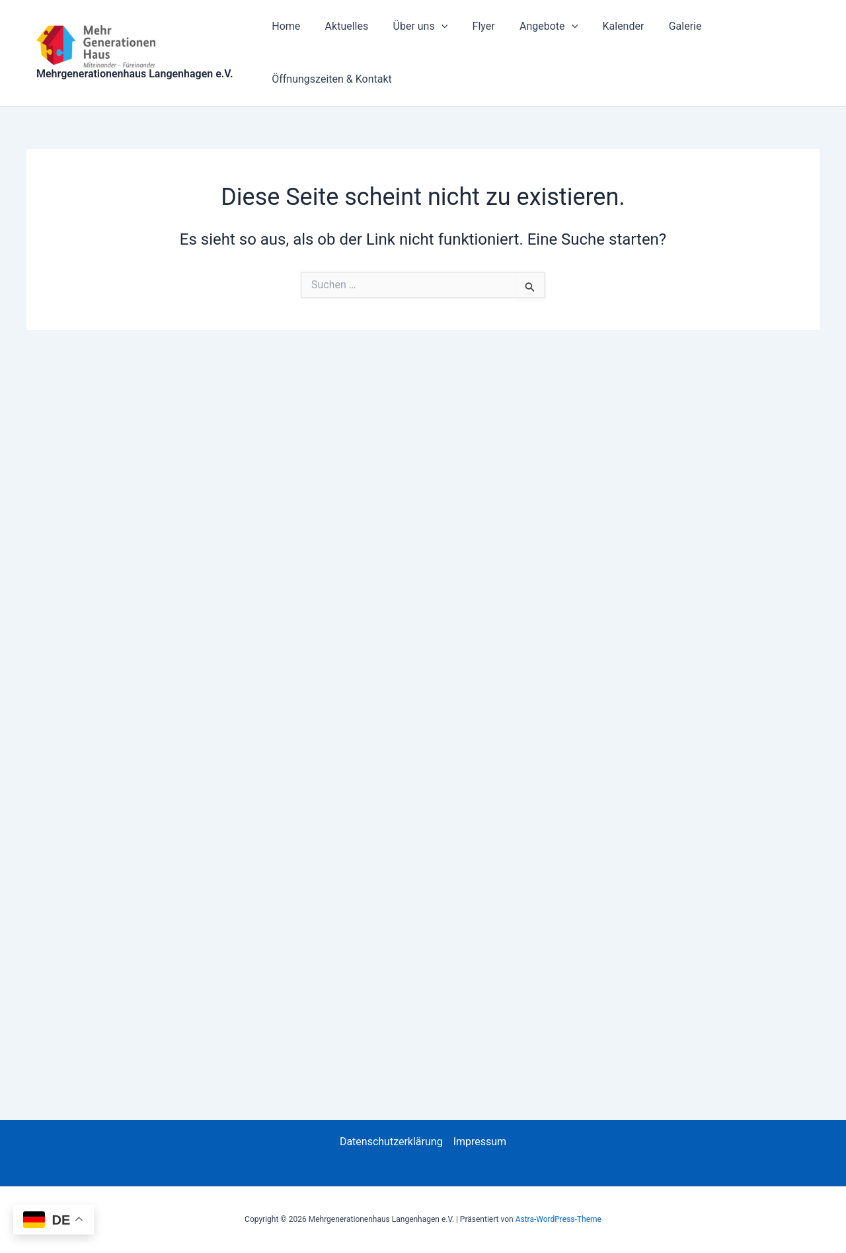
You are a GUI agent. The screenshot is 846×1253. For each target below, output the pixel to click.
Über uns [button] (411, 26)
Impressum (480, 1141)
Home (284, 26)
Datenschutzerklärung (391, 1141)
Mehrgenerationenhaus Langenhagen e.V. (134, 73)
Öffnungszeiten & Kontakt (330, 79)
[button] (432, 26)
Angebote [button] (533, 26)
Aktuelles (342, 26)
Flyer (471, 26)
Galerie (662, 26)
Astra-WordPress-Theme (558, 1219)
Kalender (604, 26)
